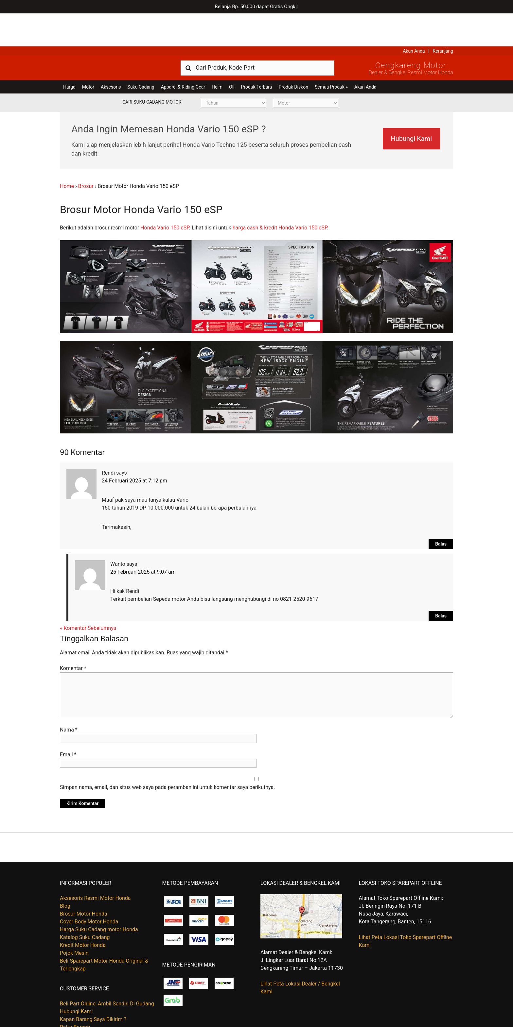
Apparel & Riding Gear (183, 54)
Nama (69, 697)
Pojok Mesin (74, 920)
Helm (217, 54)
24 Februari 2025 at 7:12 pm (134, 448)
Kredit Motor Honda (83, 912)
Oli (231, 54)
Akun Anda (414, 18)
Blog (65, 873)
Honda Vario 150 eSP (164, 195)
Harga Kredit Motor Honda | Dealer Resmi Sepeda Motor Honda (107, 34)
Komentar (73, 635)
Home (67, 153)
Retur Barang (75, 994)
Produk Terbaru (256, 54)
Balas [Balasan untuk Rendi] (441, 511)
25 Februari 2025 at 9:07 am (143, 539)
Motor (88, 54)
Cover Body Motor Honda (89, 888)
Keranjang (443, 18)
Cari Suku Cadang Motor (151, 69)
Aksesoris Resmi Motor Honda (95, 865)
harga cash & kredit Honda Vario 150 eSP (280, 195)
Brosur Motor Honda (83, 881)
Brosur (86, 153)
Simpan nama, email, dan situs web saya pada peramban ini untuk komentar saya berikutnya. (167, 754)
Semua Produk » (331, 54)
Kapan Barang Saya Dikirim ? (93, 986)
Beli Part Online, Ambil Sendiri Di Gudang (107, 971)
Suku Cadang (141, 54)
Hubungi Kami (407, 105)
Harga (69, 54)
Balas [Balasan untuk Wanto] (441, 582)
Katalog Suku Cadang (85, 904)
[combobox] (257, 34)
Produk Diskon (293, 54)
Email (68, 721)
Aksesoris (111, 54)
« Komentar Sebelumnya (88, 595)
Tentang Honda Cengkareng (92, 1002)
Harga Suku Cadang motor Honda (99, 896)
